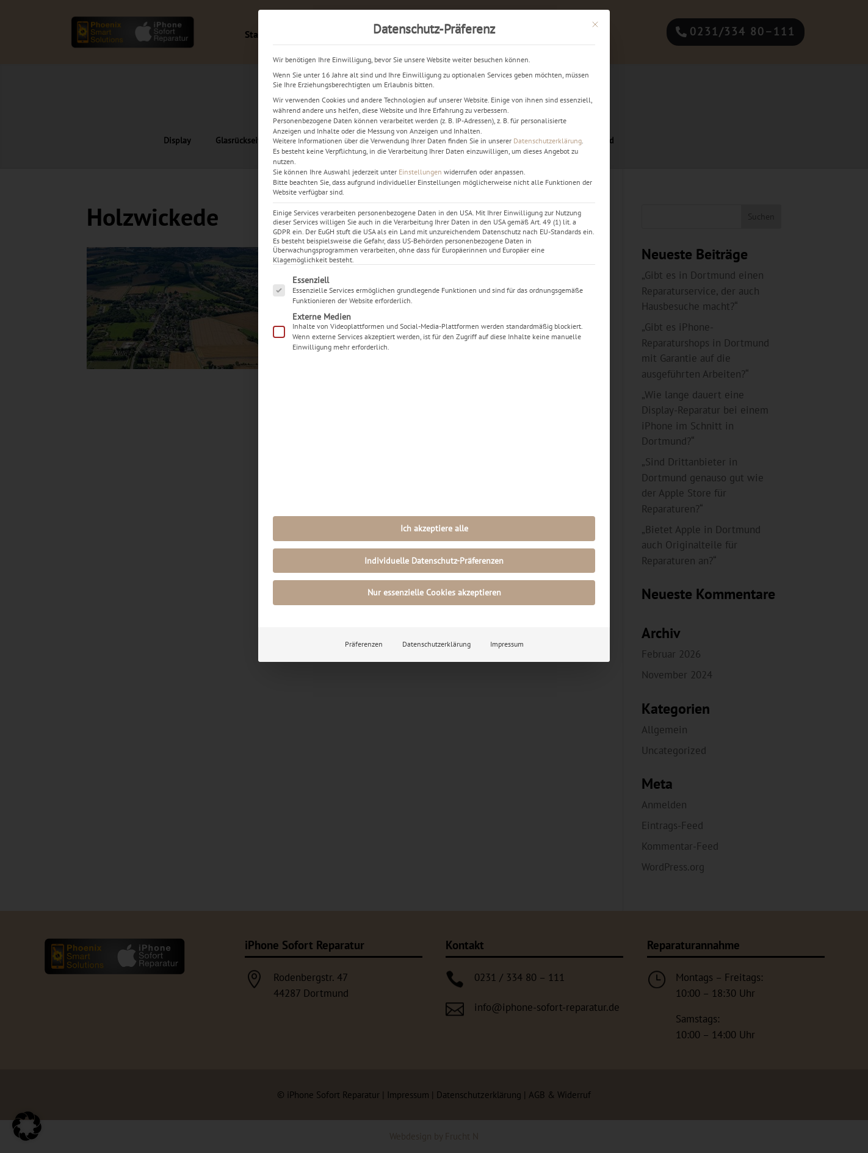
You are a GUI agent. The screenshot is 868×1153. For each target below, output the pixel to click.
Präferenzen (364, 643)
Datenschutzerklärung (547, 140)
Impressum (507, 643)
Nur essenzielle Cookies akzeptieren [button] (434, 592)
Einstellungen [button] (420, 171)
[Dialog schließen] (595, 24)
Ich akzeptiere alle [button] (434, 528)
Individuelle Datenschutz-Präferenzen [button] (434, 560)
